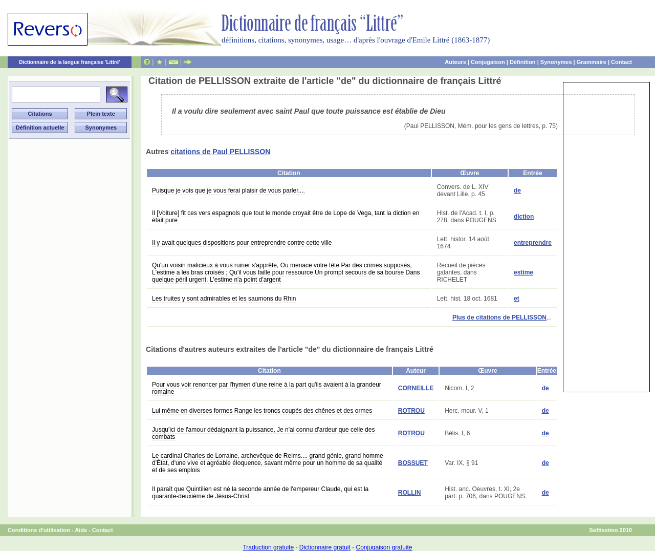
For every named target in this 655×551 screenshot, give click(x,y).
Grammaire (591, 62)
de (517, 190)
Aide (81, 530)
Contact (621, 62)
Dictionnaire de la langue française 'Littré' (69, 62)
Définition (523, 62)
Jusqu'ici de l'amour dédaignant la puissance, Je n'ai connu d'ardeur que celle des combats (263, 433)
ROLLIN (409, 492)
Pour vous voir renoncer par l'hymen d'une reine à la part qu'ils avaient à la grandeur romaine (266, 388)
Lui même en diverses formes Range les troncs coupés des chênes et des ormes (262, 410)
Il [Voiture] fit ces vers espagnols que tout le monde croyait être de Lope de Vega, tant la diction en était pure (285, 216)
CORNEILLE (415, 388)
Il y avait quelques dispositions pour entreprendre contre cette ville (242, 242)
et (516, 298)
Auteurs (455, 62)
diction (524, 216)
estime (523, 272)
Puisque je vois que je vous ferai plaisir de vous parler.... (228, 190)
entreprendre (533, 242)
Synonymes (556, 62)
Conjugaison (488, 62)
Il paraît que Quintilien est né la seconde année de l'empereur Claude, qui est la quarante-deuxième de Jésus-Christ (260, 492)
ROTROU (411, 410)
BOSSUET (413, 463)
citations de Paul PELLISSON (220, 151)
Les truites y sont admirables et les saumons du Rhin (224, 298)
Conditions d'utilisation (39, 530)
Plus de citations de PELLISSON (499, 317)
